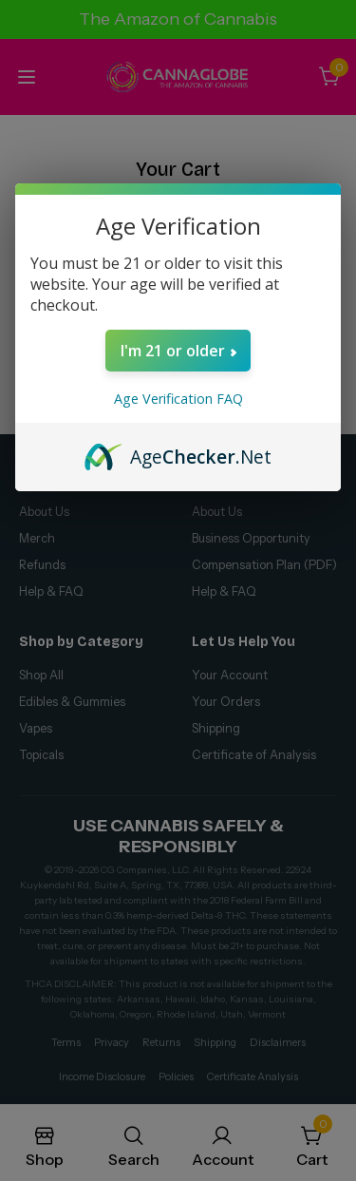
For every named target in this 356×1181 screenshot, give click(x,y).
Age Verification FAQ (178, 399)
